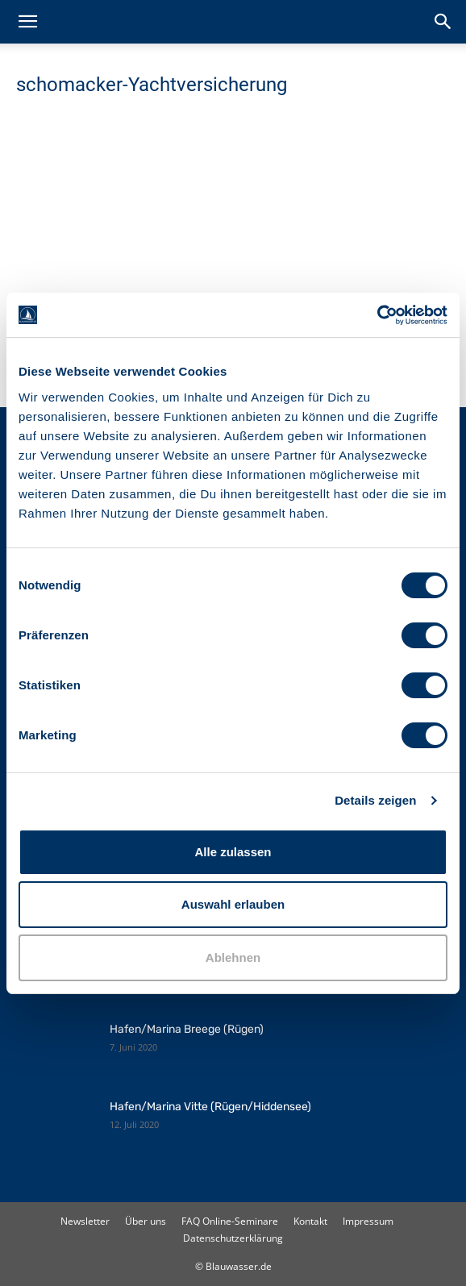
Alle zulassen (232, 852)
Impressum (368, 1221)
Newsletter (85, 1221)
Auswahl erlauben (233, 904)
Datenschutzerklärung (233, 1238)
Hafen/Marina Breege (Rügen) (187, 1029)
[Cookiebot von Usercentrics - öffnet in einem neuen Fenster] (376, 315)
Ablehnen (233, 957)
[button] (27, 22)
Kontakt (310, 1221)
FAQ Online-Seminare (229, 1221)
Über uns (145, 1221)
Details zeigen (375, 800)
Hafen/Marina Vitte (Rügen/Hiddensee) (210, 1106)
